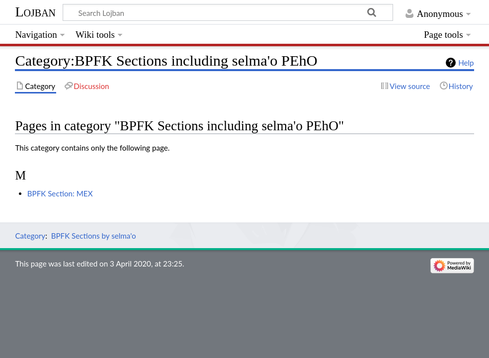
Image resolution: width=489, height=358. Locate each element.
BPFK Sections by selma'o (93, 235)
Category (30, 235)
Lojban (35, 11)
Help (466, 62)
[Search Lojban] (228, 12)
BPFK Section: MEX (60, 193)
